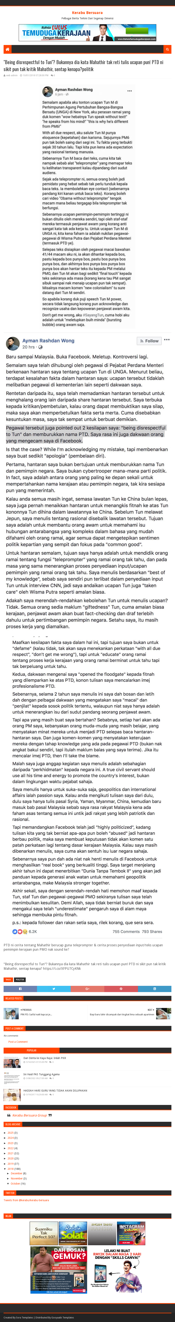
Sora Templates (24, 1317)
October (16, 1183)
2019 (11, 1163)
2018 (11, 1168)
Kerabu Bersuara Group (29, 1115)
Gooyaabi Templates (62, 1317)
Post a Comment (18, 1041)
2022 (11, 1148)
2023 (11, 1143)
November (17, 1178)
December (17, 1173)
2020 (11, 1158)
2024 (11, 1137)
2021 (11, 1153)
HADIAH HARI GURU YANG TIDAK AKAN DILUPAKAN (55, 1090)
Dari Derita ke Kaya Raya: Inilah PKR (44, 1058)
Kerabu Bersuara (87, 12)
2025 (11, 1132)
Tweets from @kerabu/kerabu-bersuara (26, 1200)
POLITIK (20, 980)
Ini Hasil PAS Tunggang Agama (41, 1074)
